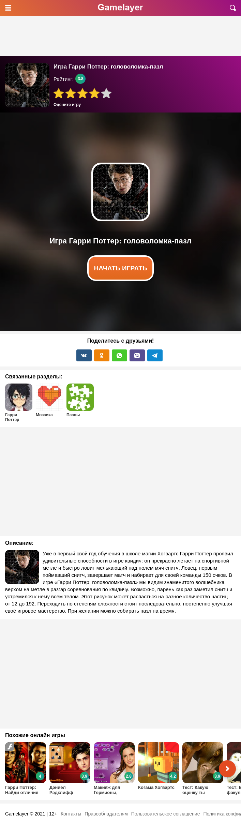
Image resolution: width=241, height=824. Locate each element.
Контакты (71, 813)
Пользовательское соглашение (165, 813)
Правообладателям (106, 813)
